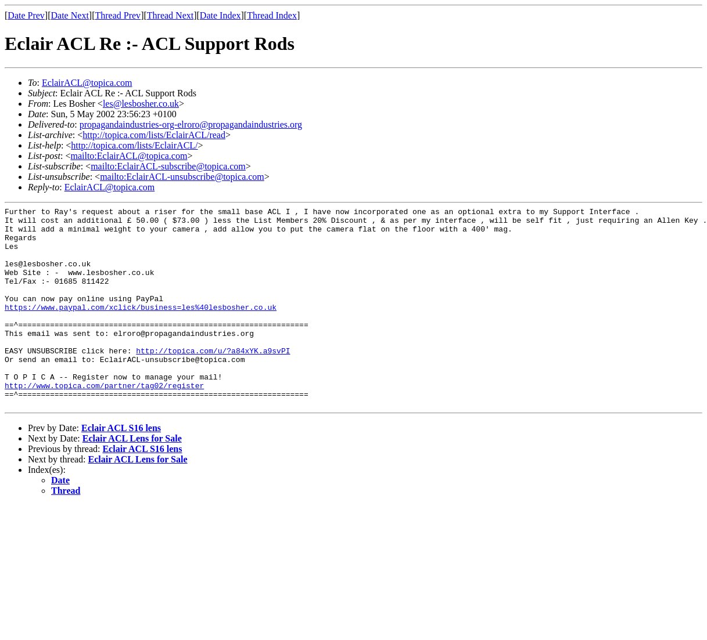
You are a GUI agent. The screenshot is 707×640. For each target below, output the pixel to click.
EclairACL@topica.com (87, 83)
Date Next (70, 15)
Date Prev (26, 15)
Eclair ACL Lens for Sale (132, 478)
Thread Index (272, 15)
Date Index (220, 15)
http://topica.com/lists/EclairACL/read (153, 135)
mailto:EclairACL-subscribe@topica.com (168, 166)
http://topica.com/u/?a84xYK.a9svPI (213, 380)
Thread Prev (118, 15)
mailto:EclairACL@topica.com (128, 156)
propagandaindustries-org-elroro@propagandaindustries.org (191, 124)
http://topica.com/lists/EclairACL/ (134, 145)
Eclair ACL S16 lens (121, 468)
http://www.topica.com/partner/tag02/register (104, 422)
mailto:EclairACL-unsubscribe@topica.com (182, 177)
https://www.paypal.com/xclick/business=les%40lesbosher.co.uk (141, 328)
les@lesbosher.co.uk (141, 104)
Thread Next (170, 15)
